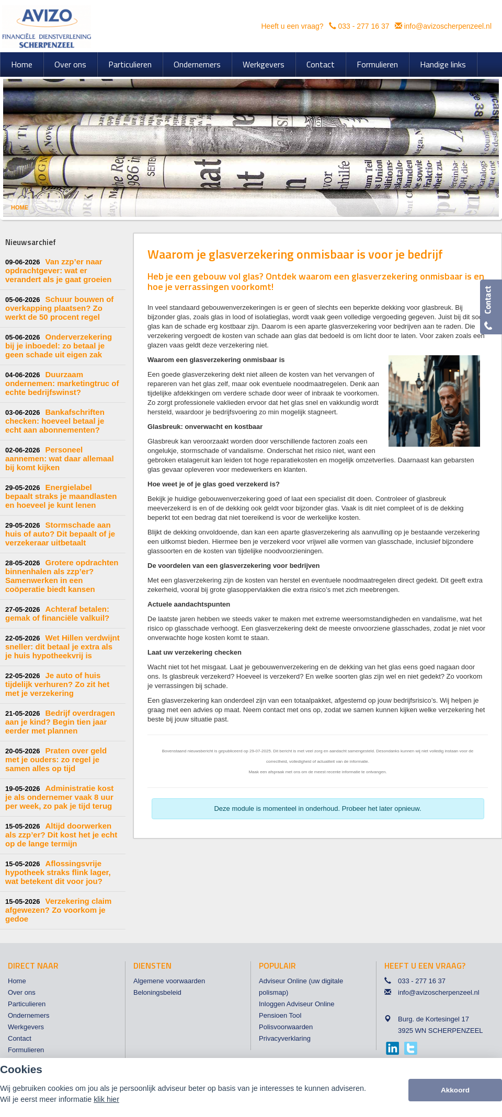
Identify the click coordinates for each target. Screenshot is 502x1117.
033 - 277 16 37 (363, 26)
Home (19, 207)
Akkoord (455, 1090)
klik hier (106, 1099)
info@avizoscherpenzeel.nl (448, 26)
